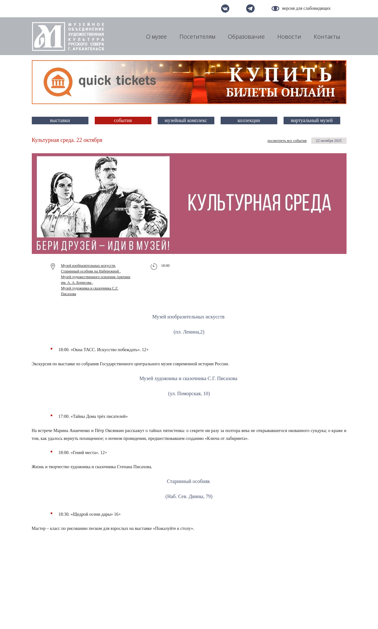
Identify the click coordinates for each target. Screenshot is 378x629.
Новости (289, 36)
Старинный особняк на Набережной (90, 271)
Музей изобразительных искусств (88, 265)
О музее (156, 36)
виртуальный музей (312, 120)
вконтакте (225, 8)
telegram (250, 8)
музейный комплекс (186, 120)
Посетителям (197, 36)
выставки (60, 120)
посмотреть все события (287, 140)
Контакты (327, 36)
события (123, 120)
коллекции (249, 120)
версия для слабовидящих (306, 8)
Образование (246, 36)
